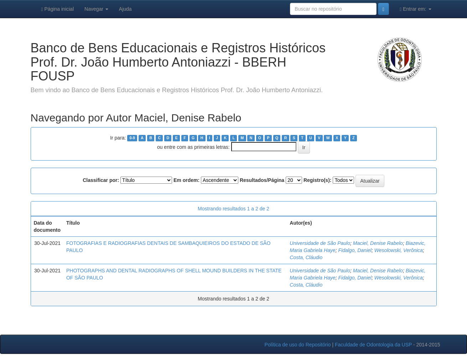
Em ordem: (186, 180)
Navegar (96, 9)
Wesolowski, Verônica (398, 250)
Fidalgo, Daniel (355, 250)
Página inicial (57, 9)
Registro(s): (317, 180)
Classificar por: (101, 180)
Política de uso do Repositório (298, 344)
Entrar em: (415, 9)
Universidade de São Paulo (320, 243)
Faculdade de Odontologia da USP (373, 344)
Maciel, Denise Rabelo (378, 243)
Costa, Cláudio (306, 257)
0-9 (132, 138)
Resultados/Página (262, 180)
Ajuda (125, 9)
